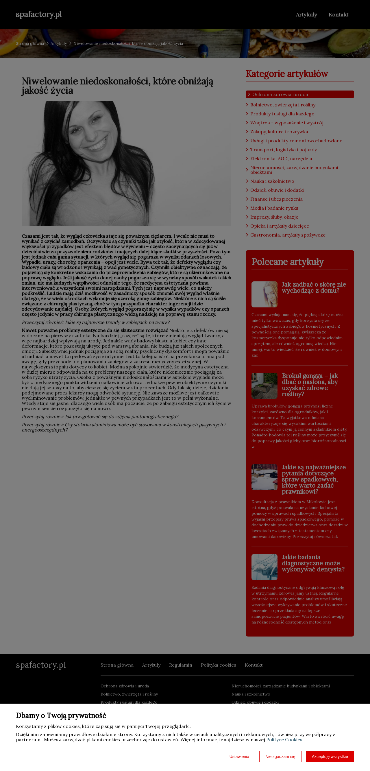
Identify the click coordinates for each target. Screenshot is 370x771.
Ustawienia (239, 756)
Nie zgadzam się (280, 756)
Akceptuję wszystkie (330, 756)
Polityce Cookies (284, 739)
